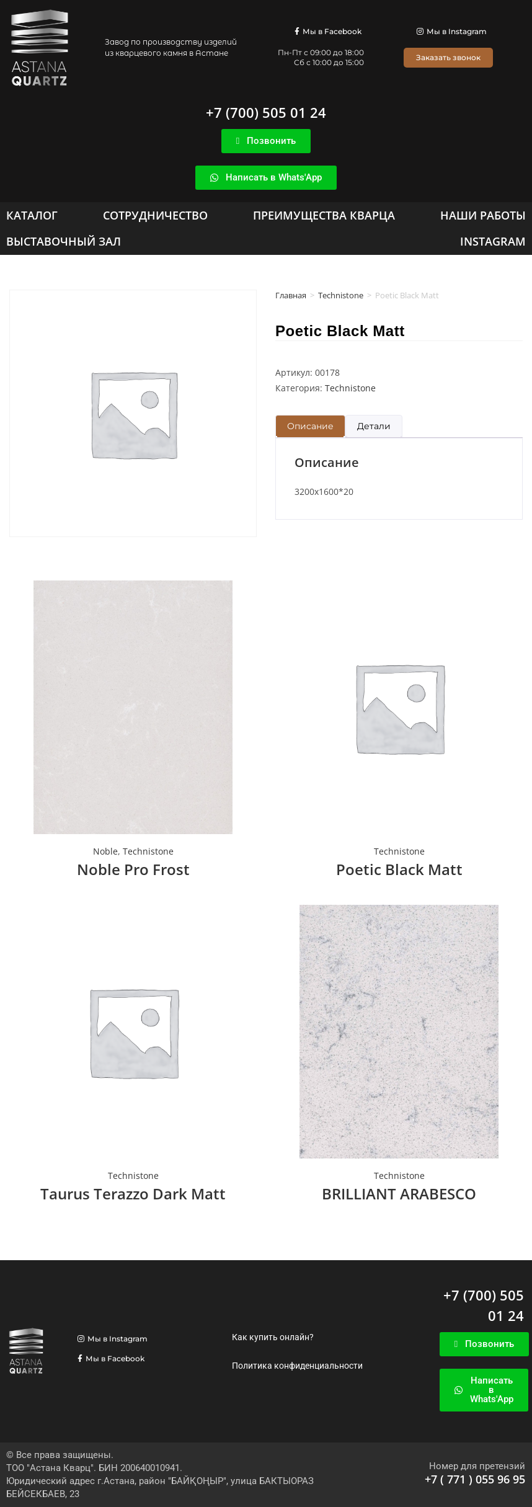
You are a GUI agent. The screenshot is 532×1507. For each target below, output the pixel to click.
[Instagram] (493, 241)
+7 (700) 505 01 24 (266, 112)
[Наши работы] (483, 215)
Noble (105, 851)
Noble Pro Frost (133, 869)
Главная (290, 295)
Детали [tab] (374, 426)
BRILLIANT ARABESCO (399, 1193)
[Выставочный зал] (63, 241)
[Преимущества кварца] (324, 215)
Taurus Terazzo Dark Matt (133, 1193)
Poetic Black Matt (399, 869)
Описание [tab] (310, 426)
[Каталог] (32, 215)
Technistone (340, 295)
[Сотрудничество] (155, 215)
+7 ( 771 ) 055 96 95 (475, 1479)
